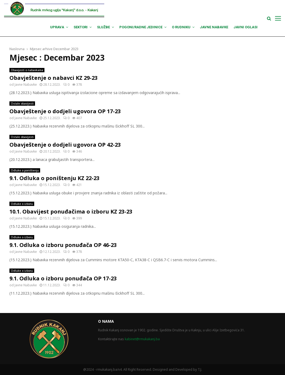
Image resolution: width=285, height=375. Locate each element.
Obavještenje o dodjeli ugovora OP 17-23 (65, 111)
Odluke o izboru (22, 204)
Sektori (81, 27)
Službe (103, 27)
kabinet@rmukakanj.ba (142, 339)
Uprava (57, 27)
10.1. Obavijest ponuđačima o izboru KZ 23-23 (70, 211)
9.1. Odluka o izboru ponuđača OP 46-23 (63, 245)
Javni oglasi (246, 27)
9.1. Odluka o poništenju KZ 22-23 (54, 178)
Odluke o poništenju (25, 170)
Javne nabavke (214, 27)
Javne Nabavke (26, 84)
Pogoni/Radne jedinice (140, 27)
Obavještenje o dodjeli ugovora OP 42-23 (65, 144)
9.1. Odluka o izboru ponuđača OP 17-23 (63, 278)
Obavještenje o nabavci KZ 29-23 (53, 77)
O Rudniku (181, 27)
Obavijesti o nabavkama (27, 70)
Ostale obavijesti (22, 103)
